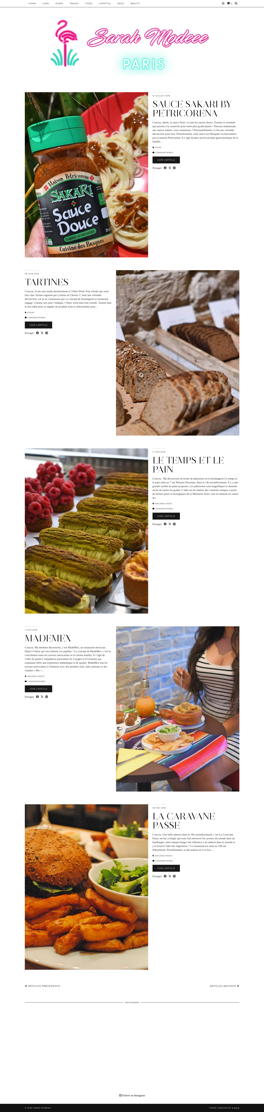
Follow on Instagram (132, 1095)
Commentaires (163, 152)
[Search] (236, 3)
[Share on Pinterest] (174, 168)
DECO (120, 3)
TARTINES (46, 282)
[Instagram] (223, 3)
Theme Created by (224, 1108)
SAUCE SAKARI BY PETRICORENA (192, 109)
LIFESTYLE (105, 3)
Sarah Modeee (42, 1108)
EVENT (59, 3)
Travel (74, 3)
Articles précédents (42, 985)
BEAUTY (135, 3)
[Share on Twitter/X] (169, 168)
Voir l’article (166, 160)
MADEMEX (48, 638)
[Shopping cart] (229, 3)
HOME (32, 3)
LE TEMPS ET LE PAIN (188, 465)
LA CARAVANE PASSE (184, 821)
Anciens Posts (163, 503)
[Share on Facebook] (165, 168)
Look (46, 3)
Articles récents (224, 985)
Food (88, 3)
